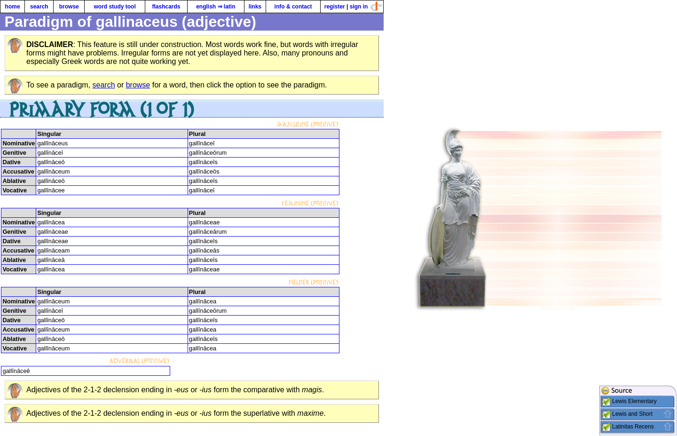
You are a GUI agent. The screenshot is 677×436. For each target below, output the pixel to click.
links (255, 6)
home (12, 6)
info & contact (293, 6)
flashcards (166, 6)
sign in (359, 6)
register (334, 6)
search (39, 6)
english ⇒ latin (215, 6)
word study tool (114, 6)
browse (69, 6)
